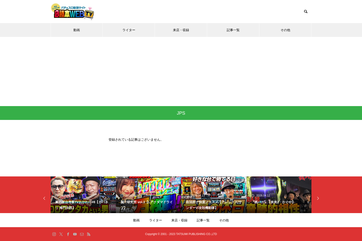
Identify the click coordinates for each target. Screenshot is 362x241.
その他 (285, 30)
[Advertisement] (181, 71)
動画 (76, 30)
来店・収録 (181, 30)
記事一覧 (233, 30)
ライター (128, 30)
